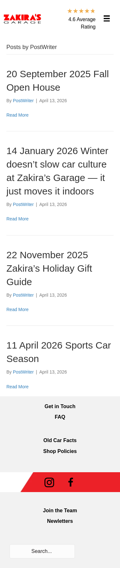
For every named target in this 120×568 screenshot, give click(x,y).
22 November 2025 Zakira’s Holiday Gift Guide (49, 268)
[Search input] (42, 551)
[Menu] (107, 18)
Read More (17, 115)
